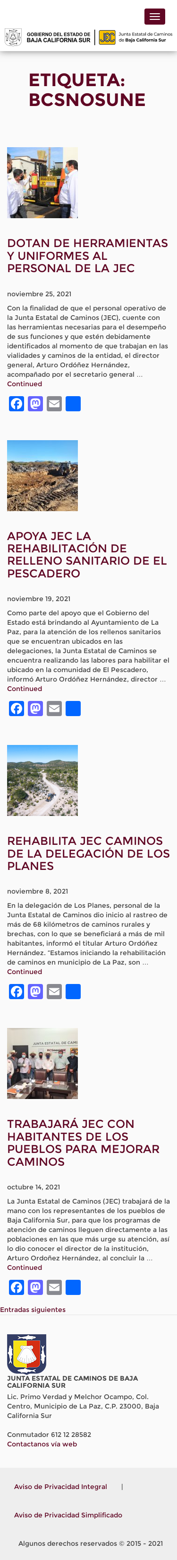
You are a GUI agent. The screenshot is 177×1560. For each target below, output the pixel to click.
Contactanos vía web (42, 1444)
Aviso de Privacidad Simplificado (68, 1515)
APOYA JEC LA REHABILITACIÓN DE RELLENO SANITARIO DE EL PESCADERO (87, 554)
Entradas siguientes (33, 1309)
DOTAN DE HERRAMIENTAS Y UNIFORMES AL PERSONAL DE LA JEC (87, 255)
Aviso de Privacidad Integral (60, 1486)
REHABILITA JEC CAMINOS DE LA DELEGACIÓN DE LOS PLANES (88, 853)
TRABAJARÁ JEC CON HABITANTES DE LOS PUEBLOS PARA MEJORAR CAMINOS (83, 1142)
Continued (24, 384)
